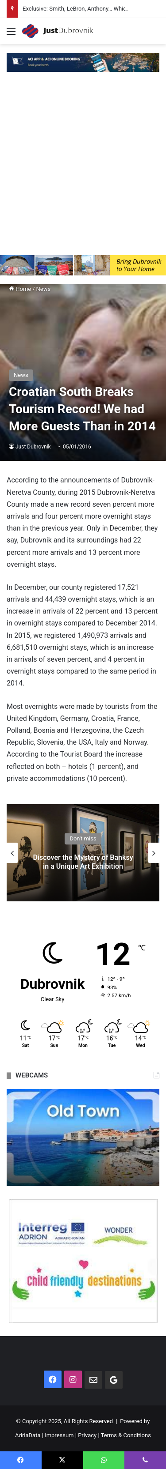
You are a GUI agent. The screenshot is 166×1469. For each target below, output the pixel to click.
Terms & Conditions (126, 1435)
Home (20, 289)
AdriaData (27, 1435)
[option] (83, 852)
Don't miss (82, 839)
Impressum (59, 1435)
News (43, 289)
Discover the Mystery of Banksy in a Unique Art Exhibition (83, 862)
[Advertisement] (83, 168)
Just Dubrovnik (33, 447)
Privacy (87, 1435)
